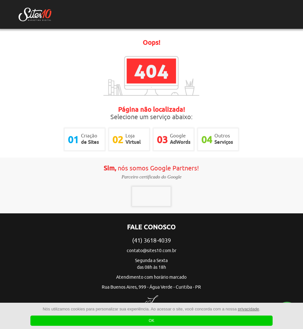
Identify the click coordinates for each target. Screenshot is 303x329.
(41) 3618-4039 (151, 240)
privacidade (248, 309)
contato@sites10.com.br (151, 250)
